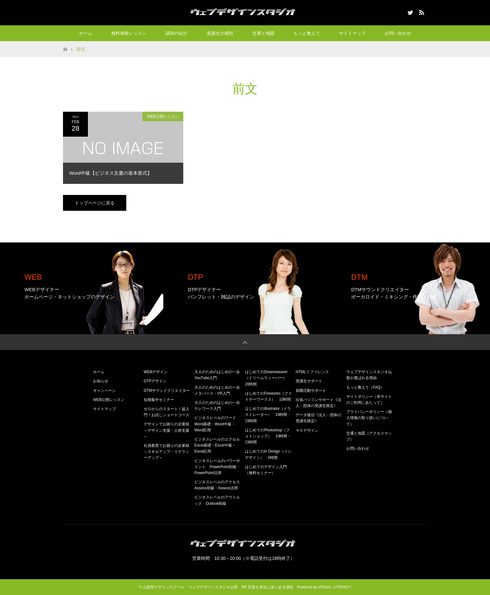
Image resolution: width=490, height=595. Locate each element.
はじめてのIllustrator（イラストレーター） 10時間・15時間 (268, 414)
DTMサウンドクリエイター (167, 390)
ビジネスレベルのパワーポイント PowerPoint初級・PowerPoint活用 (217, 467)
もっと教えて (306, 33)
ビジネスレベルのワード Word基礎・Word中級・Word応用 (217, 424)
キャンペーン (104, 390)
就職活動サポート (311, 390)
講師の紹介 (177, 33)
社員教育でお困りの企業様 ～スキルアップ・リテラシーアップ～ (168, 451)
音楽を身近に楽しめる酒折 (270, 587)
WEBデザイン (155, 372)
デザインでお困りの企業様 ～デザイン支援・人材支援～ (168, 430)
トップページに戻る (95, 202)
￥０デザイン (307, 430)
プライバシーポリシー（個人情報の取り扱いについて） (369, 418)
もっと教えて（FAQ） (365, 387)
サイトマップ (352, 33)
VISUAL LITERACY (334, 587)
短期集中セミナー (159, 400)
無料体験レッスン (129, 33)
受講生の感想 (220, 33)
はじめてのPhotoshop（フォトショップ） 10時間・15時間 (268, 436)
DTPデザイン (155, 381)
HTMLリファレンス (312, 372)
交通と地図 (263, 33)
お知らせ (100, 381)
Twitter (409, 11)
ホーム (85, 33)
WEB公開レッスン (163, 116)
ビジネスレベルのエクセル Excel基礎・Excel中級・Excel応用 (219, 445)
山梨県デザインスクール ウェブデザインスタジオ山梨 (190, 587)
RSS (420, 11)
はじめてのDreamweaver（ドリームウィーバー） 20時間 (268, 378)
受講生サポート (309, 381)
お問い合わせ (398, 33)
